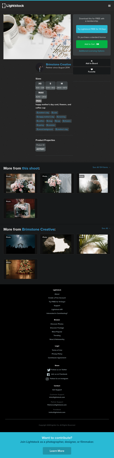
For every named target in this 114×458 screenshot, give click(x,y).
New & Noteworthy (57, 339)
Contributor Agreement (57, 357)
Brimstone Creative (58, 64)
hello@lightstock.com (57, 412)
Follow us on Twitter (59, 369)
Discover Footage (57, 328)
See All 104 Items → (102, 167)
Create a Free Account (57, 298)
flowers (67, 121)
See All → (106, 228)
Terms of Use (57, 350)
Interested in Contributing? (57, 313)
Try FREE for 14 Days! (57, 301)
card (54, 112)
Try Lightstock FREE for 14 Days (92, 29)
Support (57, 305)
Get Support (57, 389)
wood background (45, 129)
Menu (109, 5)
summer (51, 125)
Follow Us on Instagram (59, 378)
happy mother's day (45, 117)
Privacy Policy (57, 354)
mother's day (43, 112)
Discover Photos (57, 324)
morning (61, 117)
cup (57, 121)
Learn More (57, 451)
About (57, 294)
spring (40, 125)
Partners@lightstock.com (57, 405)
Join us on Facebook (59, 374)
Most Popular (57, 331)
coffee (40, 121)
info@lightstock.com (57, 397)
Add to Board (92, 62)
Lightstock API (57, 309)
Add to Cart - (92, 44)
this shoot (30, 168)
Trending (57, 335)
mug (49, 121)
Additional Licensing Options (91, 50)
